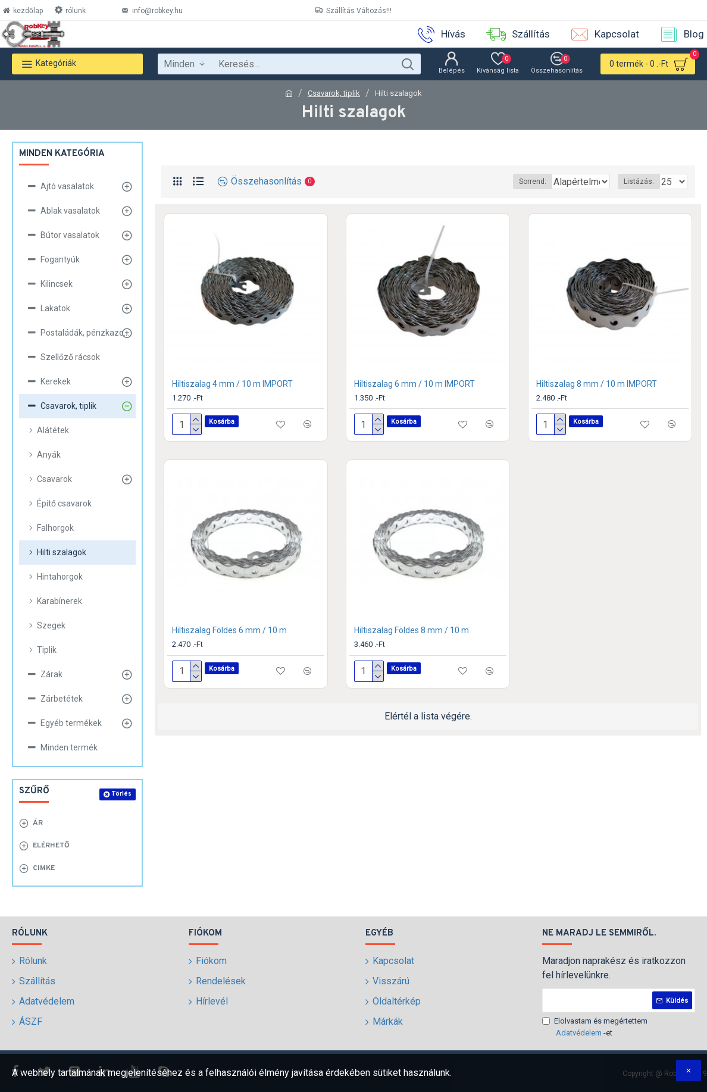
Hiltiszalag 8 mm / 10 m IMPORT (596, 384)
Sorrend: (482, 181)
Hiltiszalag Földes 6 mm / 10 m (229, 630)
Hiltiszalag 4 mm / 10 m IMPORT (232, 384)
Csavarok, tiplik (334, 93)
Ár (38, 823)
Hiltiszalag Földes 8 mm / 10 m (411, 630)
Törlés (121, 794)
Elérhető (51, 845)
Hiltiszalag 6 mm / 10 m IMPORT (414, 384)
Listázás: (642, 181)
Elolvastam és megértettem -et (594, 1027)
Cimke (44, 868)
